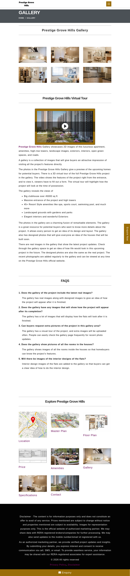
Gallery (88, 467)
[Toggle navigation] (108, 3)
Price (22, 466)
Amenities (57, 468)
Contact (56, 494)
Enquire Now (127, 234)
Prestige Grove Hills (30, 147)
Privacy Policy (58, 565)
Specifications (28, 495)
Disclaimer (74, 565)
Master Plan (59, 431)
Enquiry (65, 572)
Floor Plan (90, 435)
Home (21, 18)
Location (24, 441)
